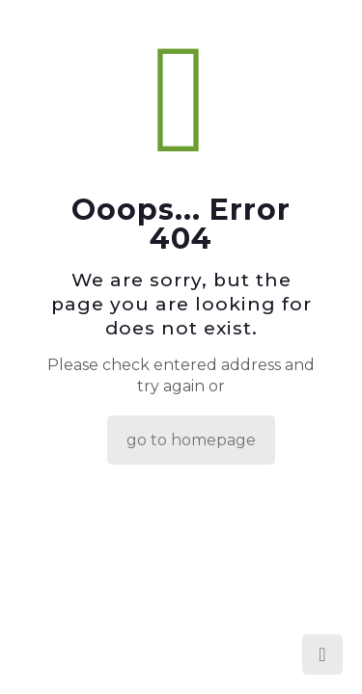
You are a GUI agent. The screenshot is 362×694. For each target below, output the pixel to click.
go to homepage (191, 440)
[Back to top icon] (322, 654)
